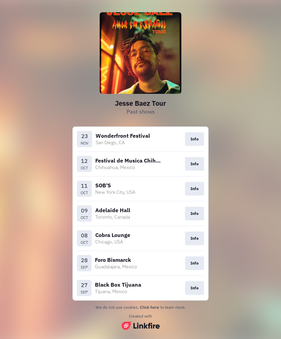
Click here (149, 307)
